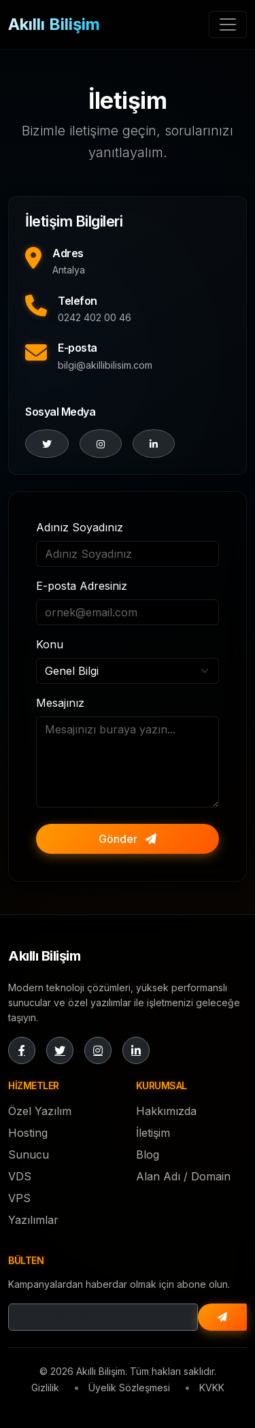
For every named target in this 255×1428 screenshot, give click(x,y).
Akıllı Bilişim (54, 24)
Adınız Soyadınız (79, 527)
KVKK (211, 1387)
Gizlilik (45, 1387)
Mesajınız (60, 703)
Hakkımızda (166, 1111)
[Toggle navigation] (228, 24)
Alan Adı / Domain (183, 1176)
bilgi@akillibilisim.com (105, 365)
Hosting (28, 1133)
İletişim (153, 1133)
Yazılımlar (33, 1220)
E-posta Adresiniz (81, 586)
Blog (147, 1154)
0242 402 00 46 (94, 317)
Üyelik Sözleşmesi (129, 1387)
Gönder (127, 839)
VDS (19, 1176)
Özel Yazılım (39, 1111)
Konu (49, 644)
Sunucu (28, 1154)
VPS (19, 1198)
